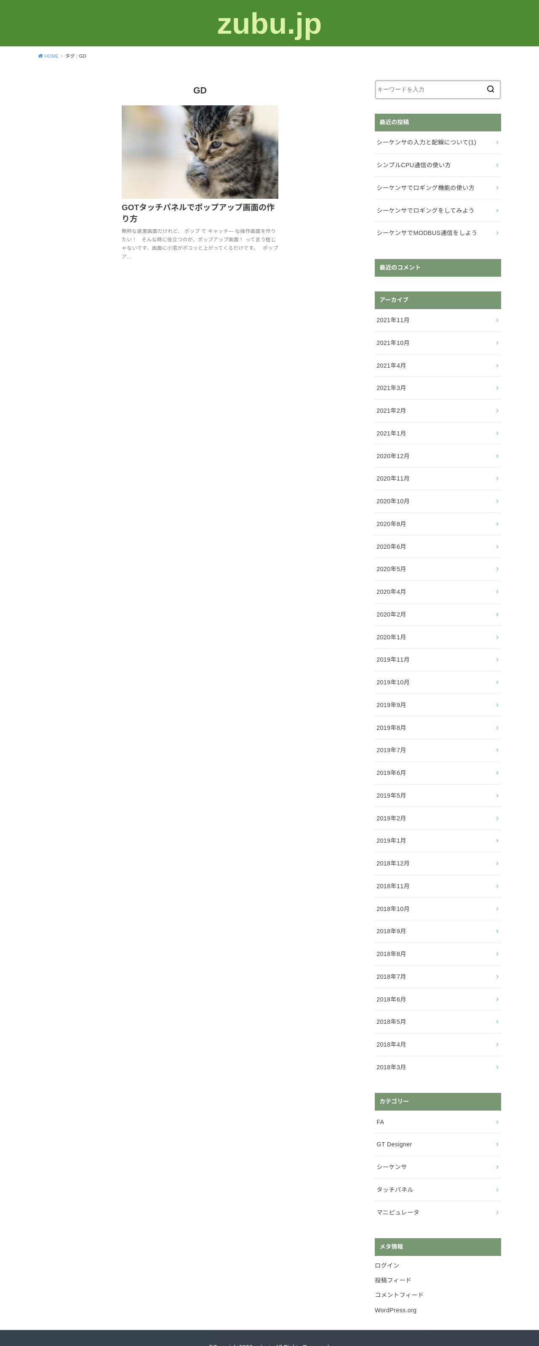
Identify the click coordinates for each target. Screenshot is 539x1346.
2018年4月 (391, 1029)
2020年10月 (392, 495)
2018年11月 (392, 873)
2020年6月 (391, 540)
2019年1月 (391, 829)
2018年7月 (391, 962)
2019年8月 (391, 718)
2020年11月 (392, 473)
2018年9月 (391, 918)
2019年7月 (391, 740)
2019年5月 (391, 784)
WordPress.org (395, 1290)
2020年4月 (391, 584)
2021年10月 (392, 339)
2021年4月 (391, 362)
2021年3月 (391, 384)
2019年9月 (391, 695)
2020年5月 (391, 562)
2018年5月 (391, 1007)
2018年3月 (391, 1051)
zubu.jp (269, 22)
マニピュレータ (397, 1194)
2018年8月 (391, 940)
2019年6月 (391, 762)
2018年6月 (391, 985)
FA (380, 1106)
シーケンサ (391, 1150)
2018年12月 (392, 851)
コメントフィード (399, 1276)
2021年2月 (391, 406)
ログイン (387, 1247)
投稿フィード (393, 1262)
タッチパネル (394, 1172)
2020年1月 (391, 629)
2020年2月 (391, 607)
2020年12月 (392, 451)
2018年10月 (392, 895)
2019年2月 (391, 807)
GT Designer (393, 1128)
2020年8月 (391, 517)
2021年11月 (392, 317)
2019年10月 (392, 673)
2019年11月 (392, 651)
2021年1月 (391, 428)
